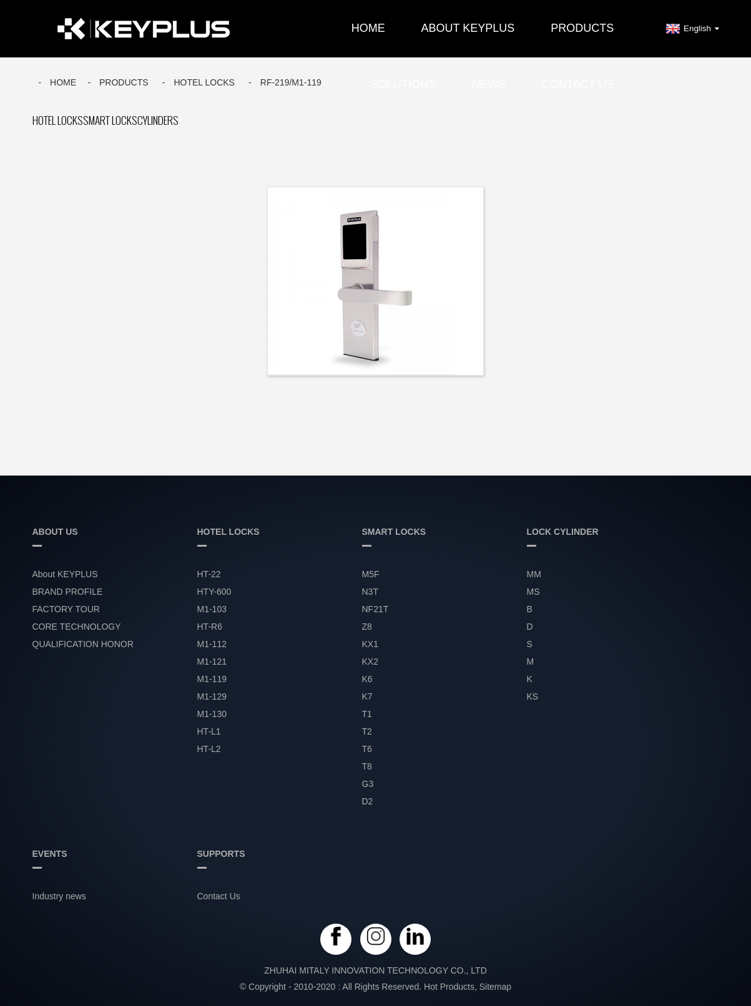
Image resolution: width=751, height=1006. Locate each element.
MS (533, 592)
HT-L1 (209, 731)
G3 (368, 784)
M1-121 (212, 662)
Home (368, 28)
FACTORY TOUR (66, 609)
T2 (367, 731)
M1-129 (212, 696)
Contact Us (578, 84)
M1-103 (212, 609)
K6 (367, 679)
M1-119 (212, 679)
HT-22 (209, 574)
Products (124, 82)
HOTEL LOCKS (204, 82)
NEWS (489, 84)
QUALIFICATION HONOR (83, 644)
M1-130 (212, 714)
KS (533, 696)
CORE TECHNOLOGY (76, 627)
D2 (367, 801)
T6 (367, 749)
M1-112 (212, 644)
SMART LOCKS (110, 120)
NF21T (375, 609)
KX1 (370, 644)
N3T (370, 592)
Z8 (367, 627)
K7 (367, 696)
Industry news (59, 896)
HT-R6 (209, 627)
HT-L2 (209, 749)
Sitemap (495, 987)
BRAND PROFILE (67, 592)
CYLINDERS (158, 120)
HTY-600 (214, 592)
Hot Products (449, 987)
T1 (367, 714)
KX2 (370, 662)
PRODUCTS (582, 28)
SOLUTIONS (403, 84)
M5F (371, 574)
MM (534, 574)
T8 (367, 766)
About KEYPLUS (468, 28)
